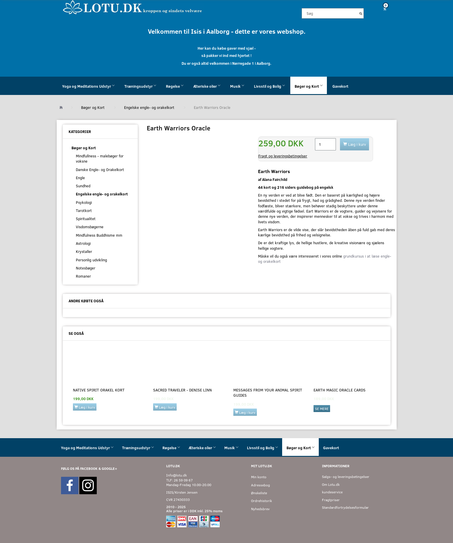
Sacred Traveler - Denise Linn (182, 390)
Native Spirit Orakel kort (99, 390)
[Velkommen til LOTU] (132, 7)
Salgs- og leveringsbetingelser (345, 476)
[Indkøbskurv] (382, 9)
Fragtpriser (331, 500)
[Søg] (360, 13)
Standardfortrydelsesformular (345, 507)
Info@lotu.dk (176, 475)
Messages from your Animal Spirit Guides (267, 392)
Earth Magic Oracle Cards (340, 390)
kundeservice (332, 492)
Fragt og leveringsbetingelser (282, 156)
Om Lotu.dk (331, 484)
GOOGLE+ (109, 468)
